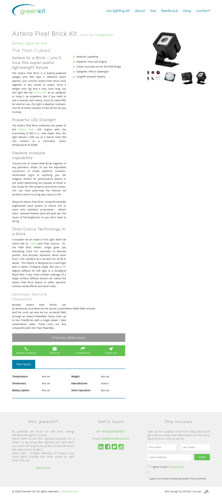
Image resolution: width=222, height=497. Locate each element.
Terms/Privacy (70, 491)
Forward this (83, 353)
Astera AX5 (41, 92)
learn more (43, 468)
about (140, 10)
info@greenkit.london (115, 438)
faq (153, 10)
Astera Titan (27, 129)
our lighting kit (117, 10)
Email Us (55, 353)
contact (203, 10)
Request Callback (26, 353)
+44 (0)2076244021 (113, 431)
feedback (169, 10)
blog (187, 10)
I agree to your (167, 466)
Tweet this (111, 353)
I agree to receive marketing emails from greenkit (177, 478)
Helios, (34, 243)
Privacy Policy (176, 466)
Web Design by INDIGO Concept (187, 491)
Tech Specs (23, 364)
